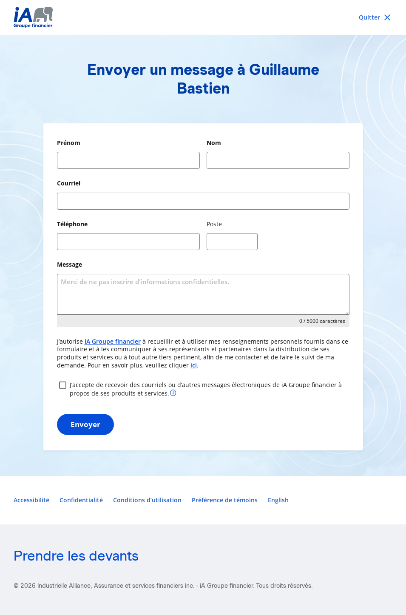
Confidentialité (81, 500)
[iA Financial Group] (203, 17)
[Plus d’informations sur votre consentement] (173, 392)
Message (69, 264)
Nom (214, 143)
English (278, 500)
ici (193, 365)
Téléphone (72, 224)
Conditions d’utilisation (147, 500)
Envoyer (85, 424)
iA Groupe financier (113, 341)
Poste (214, 224)
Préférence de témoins (225, 500)
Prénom (68, 143)
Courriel (68, 183)
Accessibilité (31, 500)
